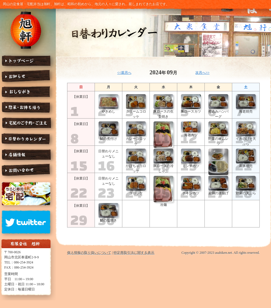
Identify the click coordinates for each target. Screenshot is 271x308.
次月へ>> (202, 73)
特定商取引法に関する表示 (134, 253)
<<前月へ (124, 73)
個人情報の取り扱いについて (89, 253)
